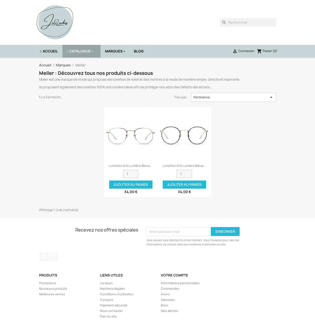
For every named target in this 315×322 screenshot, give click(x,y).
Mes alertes (169, 311)
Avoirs (165, 294)
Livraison (106, 283)
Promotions (47, 283)
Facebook (44, 257)
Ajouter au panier (131, 184)
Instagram (53, 257)
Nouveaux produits (53, 289)
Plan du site (108, 316)
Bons (164, 305)
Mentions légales (112, 289)
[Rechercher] (248, 22)
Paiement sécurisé (113, 305)
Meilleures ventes (52, 294)
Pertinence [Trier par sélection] (233, 97)
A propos (106, 300)
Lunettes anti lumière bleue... (130, 166)
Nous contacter (111, 311)
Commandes (170, 289)
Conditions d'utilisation (117, 294)
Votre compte (174, 275)
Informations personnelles (180, 283)
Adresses (168, 300)
